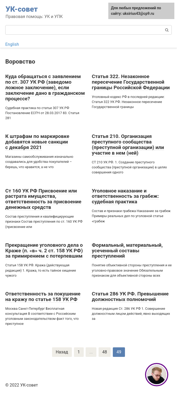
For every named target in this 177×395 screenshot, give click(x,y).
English (12, 44)
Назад (62, 351)
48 (104, 351)
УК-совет (22, 9)
